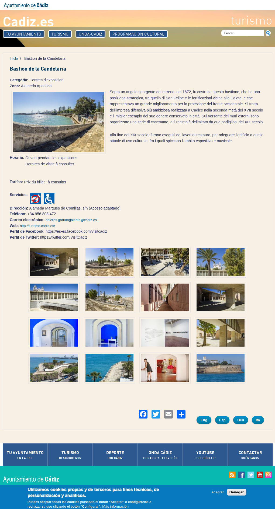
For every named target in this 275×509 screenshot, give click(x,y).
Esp (222, 420)
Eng (204, 420)
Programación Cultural (138, 34)
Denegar (236, 492)
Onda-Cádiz (90, 34)
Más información (115, 507)
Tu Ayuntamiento (23, 34)
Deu (240, 420)
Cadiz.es (28, 21)
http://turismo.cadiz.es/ (37, 226)
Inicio (14, 59)
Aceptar (217, 492)
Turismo (59, 34)
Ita (258, 420)
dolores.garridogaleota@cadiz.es (71, 220)
